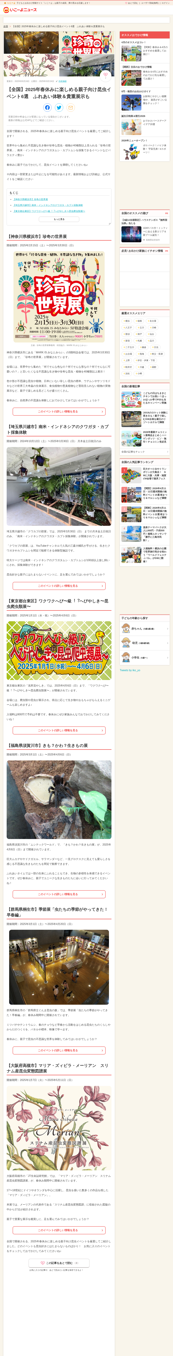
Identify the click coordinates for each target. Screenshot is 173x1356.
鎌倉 (143, 347)
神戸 (138, 334)
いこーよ (11, 3)
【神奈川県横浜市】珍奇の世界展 (30, 199)
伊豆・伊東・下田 (145, 360)
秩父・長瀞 (156, 354)
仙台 (151, 334)
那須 (126, 334)
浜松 (126, 373)
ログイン (166, 3)
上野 (126, 360)
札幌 (138, 340)
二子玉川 (128, 347)
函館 (153, 367)
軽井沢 (127, 367)
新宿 (126, 340)
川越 (141, 367)
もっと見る (59, 219)
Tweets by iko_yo (130, 670)
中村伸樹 (63, 81)
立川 (141, 327)
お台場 (127, 354)
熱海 (141, 354)
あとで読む (133, 3)
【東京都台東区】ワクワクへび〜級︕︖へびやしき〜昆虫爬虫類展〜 (49, 211)
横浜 (126, 321)
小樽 (138, 373)
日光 (155, 347)
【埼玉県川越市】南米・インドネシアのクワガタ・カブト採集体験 (48, 205)
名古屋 (152, 321)
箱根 (138, 321)
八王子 (127, 327)
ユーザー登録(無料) (150, 3)
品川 (151, 340)
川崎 (153, 327)
